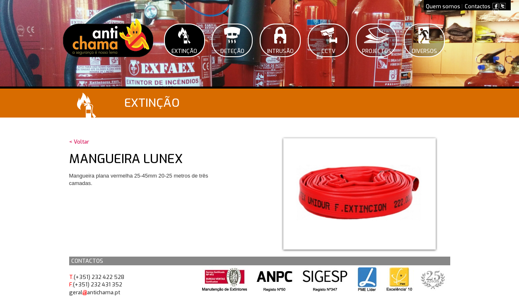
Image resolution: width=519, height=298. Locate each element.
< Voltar (79, 141)
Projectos (376, 51)
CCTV (328, 51)
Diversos (424, 51)
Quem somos (443, 6)
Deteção (232, 51)
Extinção (184, 51)
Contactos (477, 6)
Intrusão (280, 51)
